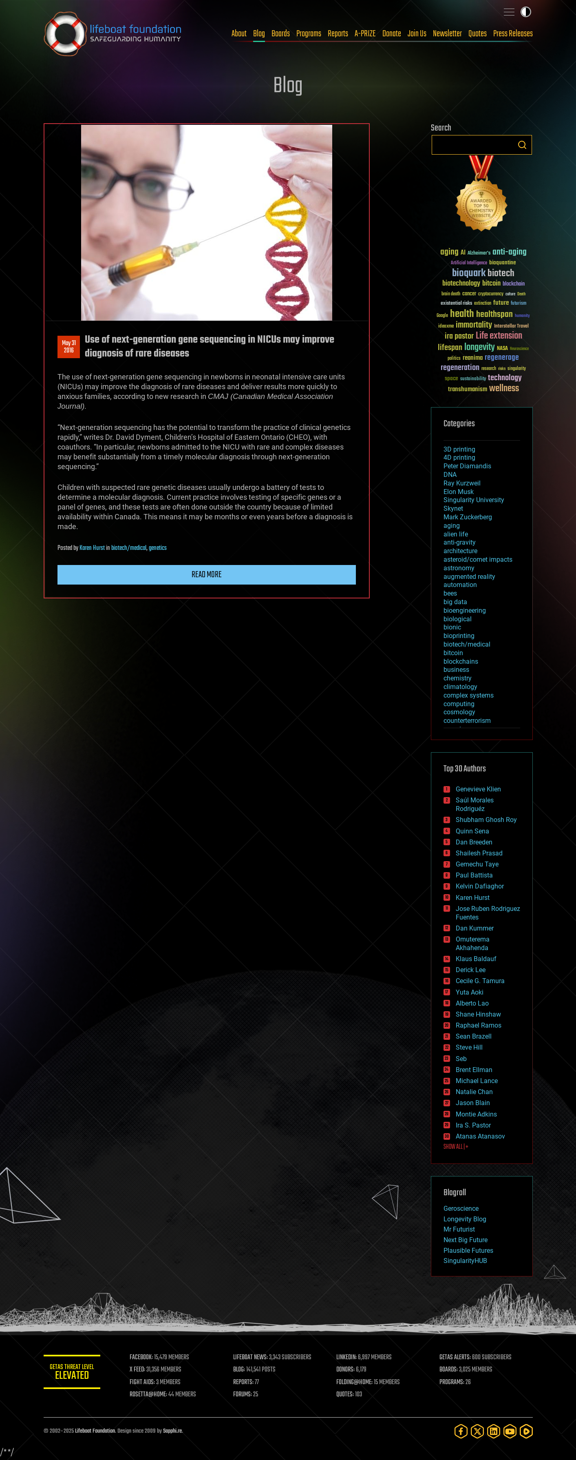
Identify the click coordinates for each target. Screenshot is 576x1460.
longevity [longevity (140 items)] (479, 347)
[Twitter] (477, 1431)
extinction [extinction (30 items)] (482, 303)
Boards (280, 34)
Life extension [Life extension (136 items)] (499, 336)
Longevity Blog (465, 1219)
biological (458, 619)
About (239, 34)
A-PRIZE (365, 34)
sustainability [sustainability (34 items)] (473, 379)
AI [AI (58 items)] (463, 253)
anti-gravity (460, 542)
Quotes (477, 34)
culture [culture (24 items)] (510, 294)
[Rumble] (526, 1431)
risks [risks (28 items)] (501, 368)
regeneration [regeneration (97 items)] (460, 367)
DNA (450, 475)
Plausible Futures (468, 1250)
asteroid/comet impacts (478, 559)
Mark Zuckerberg (468, 517)
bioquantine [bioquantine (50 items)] (502, 262)
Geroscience (461, 1208)
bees (450, 593)
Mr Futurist (459, 1229)
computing (459, 704)
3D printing (459, 449)
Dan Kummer (475, 928)
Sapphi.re (172, 1431)
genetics (158, 548)
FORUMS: (242, 1394)
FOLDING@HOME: (354, 1382)
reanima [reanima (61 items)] (473, 358)
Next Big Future (466, 1240)
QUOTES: (345, 1394)
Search (522, 145)
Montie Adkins (476, 1114)
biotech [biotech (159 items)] (501, 273)
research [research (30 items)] (488, 369)
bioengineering (465, 610)
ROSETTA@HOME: (149, 1394)
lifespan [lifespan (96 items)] (450, 347)
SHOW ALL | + (456, 1147)
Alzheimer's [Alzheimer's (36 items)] (479, 253)
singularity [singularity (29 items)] (517, 369)
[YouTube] (509, 1431)
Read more (207, 575)
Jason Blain (473, 1103)
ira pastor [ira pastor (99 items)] (459, 336)
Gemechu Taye (477, 864)
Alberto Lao (472, 1003)
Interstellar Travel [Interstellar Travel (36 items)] (511, 326)
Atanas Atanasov (480, 1136)
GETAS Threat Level (72, 1373)
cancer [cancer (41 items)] (469, 294)
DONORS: (345, 1370)
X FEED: (138, 1370)
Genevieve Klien (478, 789)
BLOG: (239, 1370)
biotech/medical (128, 548)
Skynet (453, 508)
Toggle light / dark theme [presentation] (526, 12)
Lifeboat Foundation (95, 1431)
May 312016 (68, 347)
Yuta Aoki (469, 992)
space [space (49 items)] (451, 378)
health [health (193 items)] (462, 314)
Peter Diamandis (467, 466)
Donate (391, 34)
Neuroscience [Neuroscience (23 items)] (519, 349)
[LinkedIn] (493, 1431)
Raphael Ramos (478, 1025)
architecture (460, 551)
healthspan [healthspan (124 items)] (494, 315)
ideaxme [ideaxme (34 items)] (446, 327)
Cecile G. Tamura (480, 981)
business (456, 670)
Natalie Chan (474, 1092)
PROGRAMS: (451, 1382)
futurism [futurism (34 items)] (518, 304)
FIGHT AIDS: (142, 1382)
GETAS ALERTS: (455, 1357)
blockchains (461, 661)
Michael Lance (477, 1081)
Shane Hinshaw (478, 1014)
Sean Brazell (474, 1036)
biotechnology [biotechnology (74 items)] (461, 283)
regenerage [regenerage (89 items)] (502, 357)
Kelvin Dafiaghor (480, 886)
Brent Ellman (474, 1070)
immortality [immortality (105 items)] (474, 325)
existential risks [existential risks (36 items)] (456, 304)
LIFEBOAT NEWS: (250, 1357)
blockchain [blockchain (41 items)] (514, 284)
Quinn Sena (472, 831)
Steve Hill (469, 1047)
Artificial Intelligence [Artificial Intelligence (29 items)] (469, 263)
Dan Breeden (474, 842)
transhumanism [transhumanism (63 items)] (467, 389)
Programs (308, 34)
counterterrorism (467, 720)
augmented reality (469, 576)
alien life (456, 534)
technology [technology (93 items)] (505, 378)
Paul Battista (474, 875)
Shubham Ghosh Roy (486, 820)
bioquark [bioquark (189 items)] (469, 273)
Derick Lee (471, 970)
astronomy (459, 568)
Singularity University (474, 500)
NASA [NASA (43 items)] (502, 349)
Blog (259, 34)
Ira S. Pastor (473, 1125)
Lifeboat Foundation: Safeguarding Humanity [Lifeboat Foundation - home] (113, 33)
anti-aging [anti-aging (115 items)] (509, 252)
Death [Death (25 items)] (521, 294)
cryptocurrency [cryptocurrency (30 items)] (490, 294)
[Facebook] (461, 1431)
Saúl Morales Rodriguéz (475, 804)
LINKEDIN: (346, 1357)
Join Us (417, 34)
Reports (338, 34)
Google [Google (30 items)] (442, 316)
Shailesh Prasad (479, 853)
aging (452, 525)
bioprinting (459, 636)
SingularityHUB (465, 1261)
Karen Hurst (92, 548)
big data (455, 602)
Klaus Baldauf (476, 959)
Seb (461, 1059)
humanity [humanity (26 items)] (522, 316)
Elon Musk (459, 492)
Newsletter (447, 34)
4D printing (459, 457)
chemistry (458, 678)
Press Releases (513, 34)
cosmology (459, 712)
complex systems (469, 695)
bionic (452, 627)
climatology (460, 687)
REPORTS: (243, 1382)
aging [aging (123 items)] (449, 252)
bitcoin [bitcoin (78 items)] (491, 283)
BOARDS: (448, 1370)
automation (460, 585)
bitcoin (453, 653)
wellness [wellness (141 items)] (504, 388)
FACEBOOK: (141, 1357)
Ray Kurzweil (462, 483)
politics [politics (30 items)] (454, 358)
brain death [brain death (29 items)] (450, 294)
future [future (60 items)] (501, 303)
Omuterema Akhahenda (473, 943)
